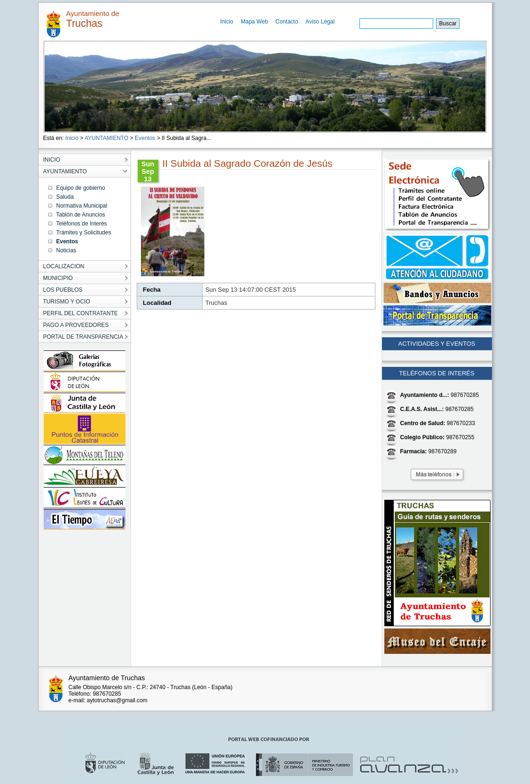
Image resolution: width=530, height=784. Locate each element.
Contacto (286, 21)
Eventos (145, 138)
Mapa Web (254, 21)
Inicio (227, 21)
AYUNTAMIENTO (106, 138)
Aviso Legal (320, 21)
